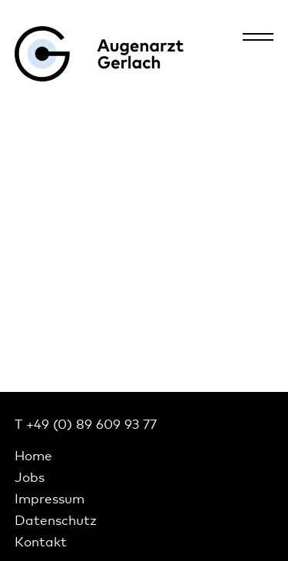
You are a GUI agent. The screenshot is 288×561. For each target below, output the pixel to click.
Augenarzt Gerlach (99, 53)
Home (33, 455)
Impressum (49, 498)
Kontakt (41, 541)
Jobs (30, 477)
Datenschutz (56, 520)
